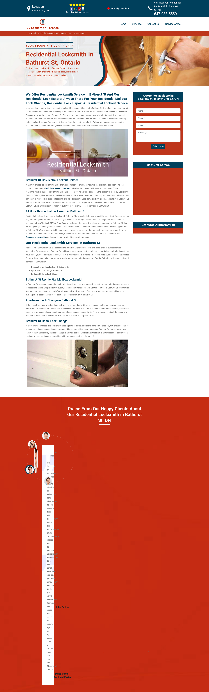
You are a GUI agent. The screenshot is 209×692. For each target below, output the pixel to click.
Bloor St (37, 538)
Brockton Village (95, 598)
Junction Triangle (148, 517)
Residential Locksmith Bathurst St (72, 33)
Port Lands (39, 615)
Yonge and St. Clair (96, 528)
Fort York (91, 622)
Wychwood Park (95, 577)
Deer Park (92, 524)
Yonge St (38, 517)
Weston (37, 577)
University (38, 545)
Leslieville (38, 605)
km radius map (158, 191)
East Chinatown (41, 587)
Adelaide (38, 566)
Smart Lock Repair (90, 672)
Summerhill (93, 566)
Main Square (40, 608)
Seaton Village (147, 566)
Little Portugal (147, 531)
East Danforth (147, 587)
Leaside (144, 608)
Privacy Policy (122, 656)
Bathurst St (39, 521)
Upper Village (93, 535)
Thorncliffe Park (148, 619)
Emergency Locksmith (126, 678)
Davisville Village (95, 521)
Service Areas (172, 24)
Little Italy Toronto (149, 528)
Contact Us (153, 24)
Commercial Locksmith (36, 237)
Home (123, 24)
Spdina (37, 549)
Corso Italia (93, 605)
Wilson (37, 524)
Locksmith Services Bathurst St (45, 33)
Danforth (38, 591)
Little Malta (146, 514)
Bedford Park (40, 629)
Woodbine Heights (149, 594)
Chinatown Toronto (149, 626)
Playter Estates (41, 612)
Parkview (145, 615)
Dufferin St (39, 531)
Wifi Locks (120, 667)
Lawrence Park (94, 538)
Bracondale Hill (94, 594)
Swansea (145, 570)
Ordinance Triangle (149, 545)
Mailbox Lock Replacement (128, 672)
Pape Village (146, 591)
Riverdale (38, 622)
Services (136, 24)
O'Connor (145, 612)
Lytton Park (93, 542)
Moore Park (93, 549)
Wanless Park (94, 573)
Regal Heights (147, 556)
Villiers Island (40, 619)
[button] (48, 481)
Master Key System (91, 661)
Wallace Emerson (148, 577)
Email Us (155, 656)
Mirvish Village (147, 538)
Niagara (144, 542)
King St (37, 563)
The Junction (93, 629)
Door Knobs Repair (90, 677)
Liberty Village (147, 524)
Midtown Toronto (95, 584)
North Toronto (94, 552)
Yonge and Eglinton (96, 580)
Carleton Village (95, 601)
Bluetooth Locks (123, 662)
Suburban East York (149, 598)
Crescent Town (147, 584)
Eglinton (38, 528)
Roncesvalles (147, 559)
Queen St (38, 559)
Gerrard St (38, 594)
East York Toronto (148, 622)
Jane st (37, 573)
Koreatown (145, 521)
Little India (39, 598)
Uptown (91, 570)
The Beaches (40, 584)
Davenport (92, 608)
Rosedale (92, 556)
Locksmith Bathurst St (103, 688)
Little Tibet (145, 535)
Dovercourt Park (95, 612)
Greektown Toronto (42, 601)
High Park (92, 626)
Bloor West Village (96, 591)
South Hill (92, 559)
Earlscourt (92, 619)
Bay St (37, 542)
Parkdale (144, 552)
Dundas (37, 556)
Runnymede (146, 563)
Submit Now (158, 146)
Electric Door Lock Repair (93, 667)
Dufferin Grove (94, 615)
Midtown (91, 545)
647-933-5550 (165, 14)
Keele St (38, 580)
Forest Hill (92, 531)
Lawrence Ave (40, 535)
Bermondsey (146, 601)
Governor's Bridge (148, 605)
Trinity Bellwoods (148, 573)
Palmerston (146, 549)
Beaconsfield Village (97, 587)
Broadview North (148, 580)
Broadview (39, 570)
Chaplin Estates (94, 517)
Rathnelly (92, 563)
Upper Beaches (41, 626)
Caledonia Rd (40, 514)
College (37, 552)
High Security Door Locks (93, 656)
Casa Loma (93, 514)
